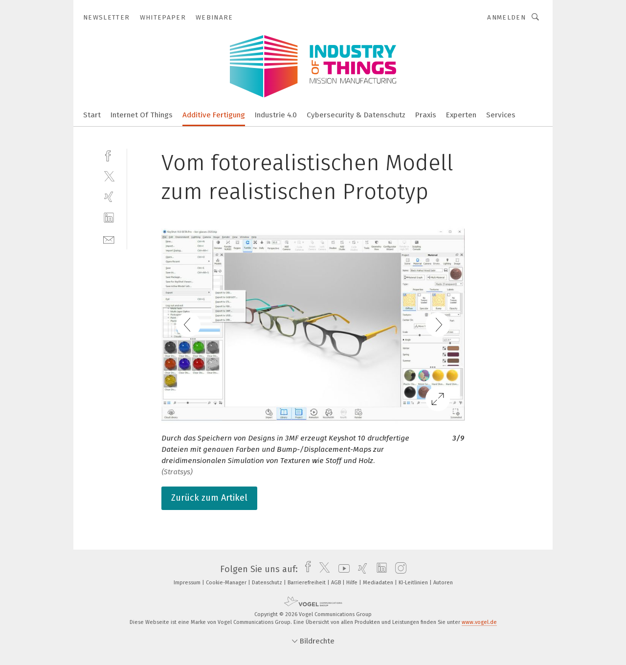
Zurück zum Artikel (209, 497)
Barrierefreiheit (307, 582)
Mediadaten (379, 582)
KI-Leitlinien (414, 582)
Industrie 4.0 (276, 115)
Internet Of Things (142, 115)
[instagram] (398, 569)
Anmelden (506, 17)
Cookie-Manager (227, 582)
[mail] (109, 239)
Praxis (425, 115)
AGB (336, 582)
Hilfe (352, 582)
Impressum (188, 582)
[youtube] (342, 569)
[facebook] (109, 155)
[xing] (109, 197)
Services (500, 115)
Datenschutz (268, 582)
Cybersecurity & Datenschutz (356, 115)
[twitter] (109, 176)
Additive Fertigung (213, 115)
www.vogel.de (479, 622)
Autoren (443, 582)
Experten (461, 115)
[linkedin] (109, 218)
